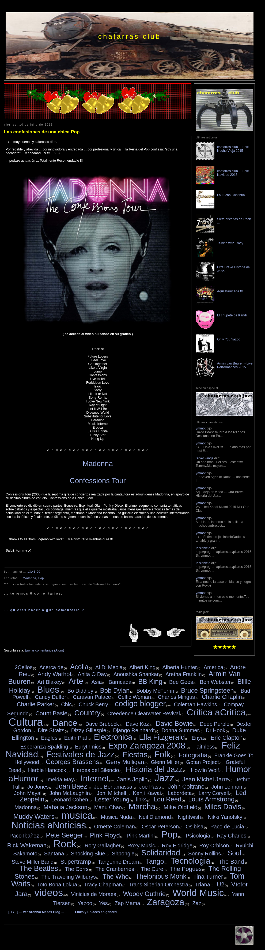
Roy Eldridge (177, 845)
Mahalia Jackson (66, 807)
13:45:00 (34, 571)
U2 (220, 884)
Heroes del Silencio (96, 770)
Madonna (97, 463)
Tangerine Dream (118, 862)
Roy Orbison (214, 845)
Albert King (142, 667)
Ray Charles (231, 836)
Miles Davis (222, 807)
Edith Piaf (75, 738)
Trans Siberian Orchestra (158, 884)
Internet (95, 778)
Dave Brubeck (102, 724)
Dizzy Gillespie (88, 730)
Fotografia (193, 755)
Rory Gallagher (103, 845)
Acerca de (51, 667)
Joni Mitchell (111, 793)
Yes (103, 903)
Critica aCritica (216, 712)
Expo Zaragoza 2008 (146, 745)
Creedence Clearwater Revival (143, 713)
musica (77, 815)
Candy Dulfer (50, 697)
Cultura (26, 722)
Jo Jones (38, 787)
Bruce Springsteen (207, 690)
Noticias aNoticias (49, 825)
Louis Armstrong (211, 799)
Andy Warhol (54, 674)
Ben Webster (215, 682)
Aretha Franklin (183, 674)
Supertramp (75, 861)
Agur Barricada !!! (230, 291)
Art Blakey (49, 682)
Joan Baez (71, 786)
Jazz (164, 778)
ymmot (201, 428)
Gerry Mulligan (125, 762)
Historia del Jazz (154, 769)
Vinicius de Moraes (93, 894)
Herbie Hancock (47, 770)
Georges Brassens (72, 761)
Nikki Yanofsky (225, 817)
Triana (202, 884)
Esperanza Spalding (44, 747)
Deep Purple (214, 724)
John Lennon (226, 787)
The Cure (152, 869)
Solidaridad (160, 852)
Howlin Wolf (205, 770)
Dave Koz (137, 724)
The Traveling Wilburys (68, 877)
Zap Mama (127, 903)
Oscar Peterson (160, 826)
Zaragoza (165, 902)
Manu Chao (108, 807)
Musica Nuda (116, 817)
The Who (115, 876)
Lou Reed (167, 799)
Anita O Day (92, 674)
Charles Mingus (176, 697)
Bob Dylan (115, 690)
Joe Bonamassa (113, 787)
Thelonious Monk (160, 876)
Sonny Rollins (204, 853)
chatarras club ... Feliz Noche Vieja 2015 (233, 149)
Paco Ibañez (24, 836)
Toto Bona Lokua (57, 884)
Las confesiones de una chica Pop (42, 131)
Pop (41, 578)
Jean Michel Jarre (205, 779)
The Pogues (186, 869)
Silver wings (204, 458)
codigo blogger (140, 703)
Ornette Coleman (114, 826)
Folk (162, 754)
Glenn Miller (165, 762)
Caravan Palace (92, 697)
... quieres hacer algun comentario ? (44, 610)
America (213, 667)
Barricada (120, 682)
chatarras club (129, 36)
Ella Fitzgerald (162, 737)
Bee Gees (181, 682)
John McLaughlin (70, 793)
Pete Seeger (64, 835)
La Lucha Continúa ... (232, 195)
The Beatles (39, 868)
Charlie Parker (35, 704)
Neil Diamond (155, 817)
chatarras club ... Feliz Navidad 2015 (233, 173)
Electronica (113, 737)
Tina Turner (208, 876)
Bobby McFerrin (155, 691)
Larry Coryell (214, 793)
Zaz (196, 903)
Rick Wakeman (27, 845)
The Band (231, 861)
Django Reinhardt (134, 730)
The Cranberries (114, 869)
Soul (234, 853)
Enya (198, 738)
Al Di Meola (109, 667)
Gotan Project (202, 762)
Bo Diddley (80, 691)
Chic (66, 704)
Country (87, 713)
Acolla (79, 666)
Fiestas (135, 754)
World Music (198, 892)
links (141, 799)
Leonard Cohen (69, 799)
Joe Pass (150, 787)
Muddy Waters (34, 816)
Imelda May (60, 779)
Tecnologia (190, 861)
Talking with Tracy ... (232, 243)
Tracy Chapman (103, 884)
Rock (65, 844)
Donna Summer (180, 730)
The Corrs (77, 869)
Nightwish (189, 817)
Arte (76, 681)
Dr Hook (215, 730)
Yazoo (85, 903)
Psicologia (198, 836)
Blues (48, 690)
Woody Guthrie (144, 893)
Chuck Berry (93, 704)
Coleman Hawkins (195, 704)
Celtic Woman (134, 697)
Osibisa (194, 826)
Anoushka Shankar (136, 674)
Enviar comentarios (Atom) (44, 650)
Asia (96, 682)
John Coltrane (186, 786)
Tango (155, 861)
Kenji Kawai (147, 793)
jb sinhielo (203, 548)
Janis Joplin (132, 779)
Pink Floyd (105, 835)
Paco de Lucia (227, 826)
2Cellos (24, 667)
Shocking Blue (88, 853)
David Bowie (174, 723)
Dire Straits (51, 730)
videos (48, 892)
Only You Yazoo (228, 339)
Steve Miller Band (33, 862)
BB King (150, 681)
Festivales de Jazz (80, 754)
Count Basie (51, 713)
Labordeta (180, 793)
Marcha (141, 806)
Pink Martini (140, 836)
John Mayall (28, 793)
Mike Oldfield (181, 807)
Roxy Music (141, 845)
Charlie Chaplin (222, 696)
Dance (64, 723)
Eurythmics (88, 747)
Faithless (204, 747)
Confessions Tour (98, 480)
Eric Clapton (227, 737)
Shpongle (123, 853)
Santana (54, 853)
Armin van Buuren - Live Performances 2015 (234, 365)
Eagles (49, 738)
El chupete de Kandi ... (233, 315)
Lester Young (112, 799)
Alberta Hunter (179, 667)
